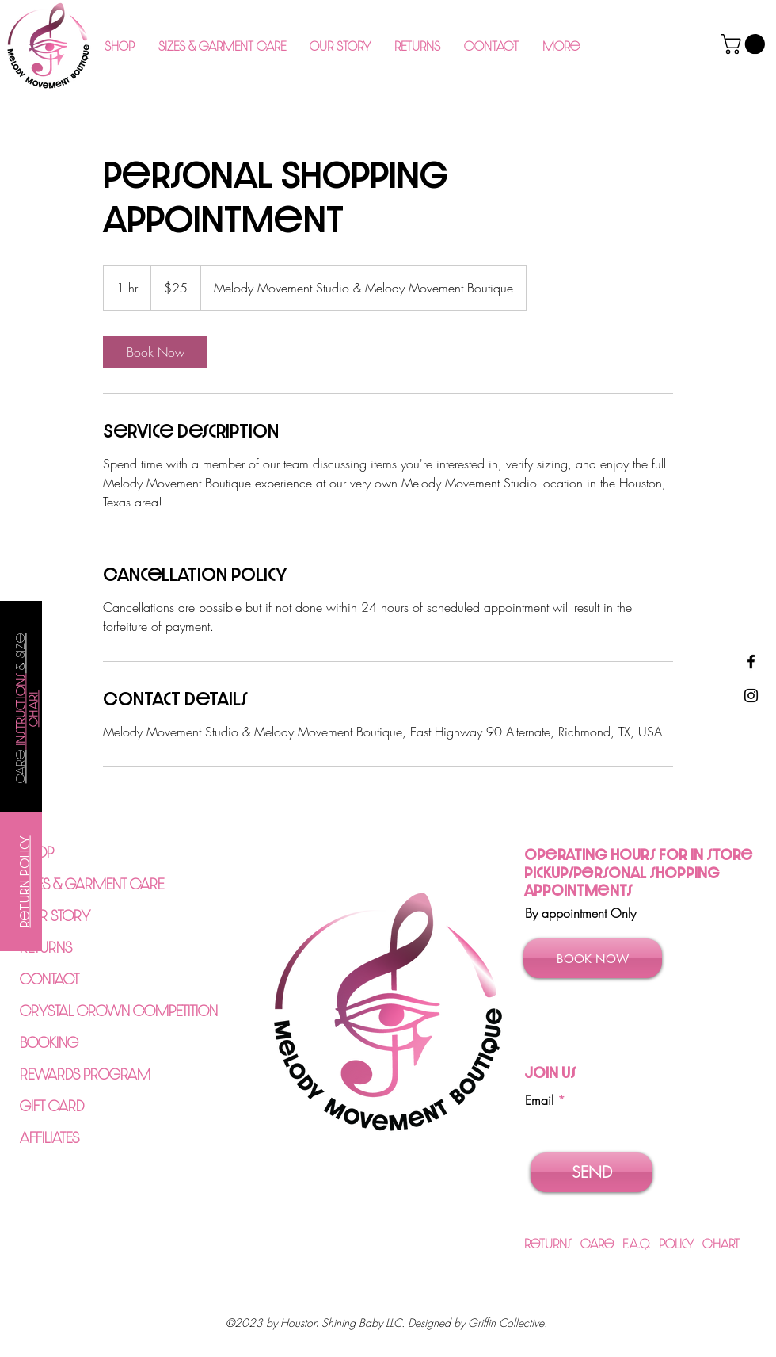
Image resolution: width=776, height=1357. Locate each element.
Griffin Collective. (507, 1322)
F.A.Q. (640, 1243)
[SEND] (591, 1172)
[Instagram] (751, 695)
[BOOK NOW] (592, 958)
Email (539, 1100)
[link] (155, 352)
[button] (222, 46)
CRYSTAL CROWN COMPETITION (119, 1010)
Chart (721, 1243)
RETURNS (46, 946)
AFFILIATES (49, 1137)
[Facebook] (751, 661)
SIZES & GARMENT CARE (92, 883)
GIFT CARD (52, 1105)
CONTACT (49, 978)
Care (601, 1243)
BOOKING (49, 1041)
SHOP (37, 851)
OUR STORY (55, 915)
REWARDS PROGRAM (85, 1073)
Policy (680, 1243)
